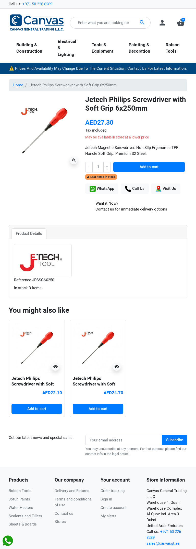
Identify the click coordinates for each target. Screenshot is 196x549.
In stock (21, 288)
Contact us (64, 513)
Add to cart (149, 167)
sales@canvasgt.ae (162, 543)
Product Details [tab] (29, 233)
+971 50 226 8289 (37, 4)
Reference (22, 280)
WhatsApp (102, 189)
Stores (60, 521)
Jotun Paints (19, 499)
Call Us (134, 189)
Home (18, 85)
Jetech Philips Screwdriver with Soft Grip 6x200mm (94, 384)
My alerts (108, 516)
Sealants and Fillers (25, 516)
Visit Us (165, 189)
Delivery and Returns (72, 490)
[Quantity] (97, 167)
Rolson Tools (20, 490)
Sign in (106, 499)
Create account (114, 507)
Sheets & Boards (23, 524)
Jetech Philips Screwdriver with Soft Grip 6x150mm (32, 384)
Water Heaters (21, 507)
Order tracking (113, 490)
